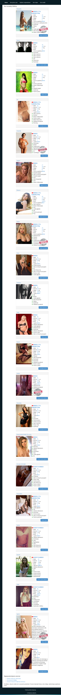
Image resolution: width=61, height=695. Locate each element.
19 (37, 409)
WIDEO (35, 43)
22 (38, 559)
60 (37, 138)
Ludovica (19, 646)
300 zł (38, 293)
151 (43, 16)
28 (37, 316)
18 (42, 44)
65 (37, 260)
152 (43, 166)
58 (42, 18)
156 (38, 288)
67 (42, 231)
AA (38, 110)
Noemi (18, 40)
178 (38, 318)
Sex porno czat (13, 2)
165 (43, 46)
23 (37, 468)
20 (42, 15)
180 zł (43, 51)
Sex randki (42, 2)
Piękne (38, 382)
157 (38, 410)
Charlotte (19, 131)
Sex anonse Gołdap (12, 680)
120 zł (38, 354)
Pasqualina (19, 493)
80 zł (43, 202)
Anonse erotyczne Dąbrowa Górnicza (16, 681)
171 (38, 379)
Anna (18, 253)
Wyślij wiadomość (43, 216)
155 (38, 620)
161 (39, 560)
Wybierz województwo (25, 2)
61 (37, 290)
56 (37, 471)
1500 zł (40, 565)
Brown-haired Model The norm (24, 434)
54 (42, 199)
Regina (18, 160)
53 (42, 77)
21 (37, 257)
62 (37, 442)
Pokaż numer (44, 94)
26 (42, 196)
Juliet (18, 584)
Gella (18, 312)
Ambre (18, 373)
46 (37, 381)
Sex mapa (35, 2)
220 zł (43, 21)
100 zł (43, 171)
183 (38, 349)
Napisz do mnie (43, 185)
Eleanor (18, 190)
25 (42, 74)
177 (43, 76)
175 (38, 107)
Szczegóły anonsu (43, 126)
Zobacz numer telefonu (42, 65)
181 (38, 137)
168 (38, 440)
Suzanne (19, 70)
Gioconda (19, 403)
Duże (38, 353)
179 (43, 198)
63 (37, 351)
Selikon (43, 201)
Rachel (18, 554)
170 (38, 531)
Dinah (18, 221)
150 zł (38, 384)
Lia (17, 99)
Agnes (18, 614)
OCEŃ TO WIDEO (38, 466)
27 (42, 165)
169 (38, 652)
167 (38, 590)
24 (42, 227)
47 (42, 47)
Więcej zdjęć (44, 641)
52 (37, 108)
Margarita (19, 9)
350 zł (38, 112)
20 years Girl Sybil (21, 464)
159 (38, 470)
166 (38, 259)
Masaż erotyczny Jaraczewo (14, 678)
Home (6, 2)
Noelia (18, 525)
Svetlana (19, 282)
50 (37, 592)
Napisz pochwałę (43, 35)
